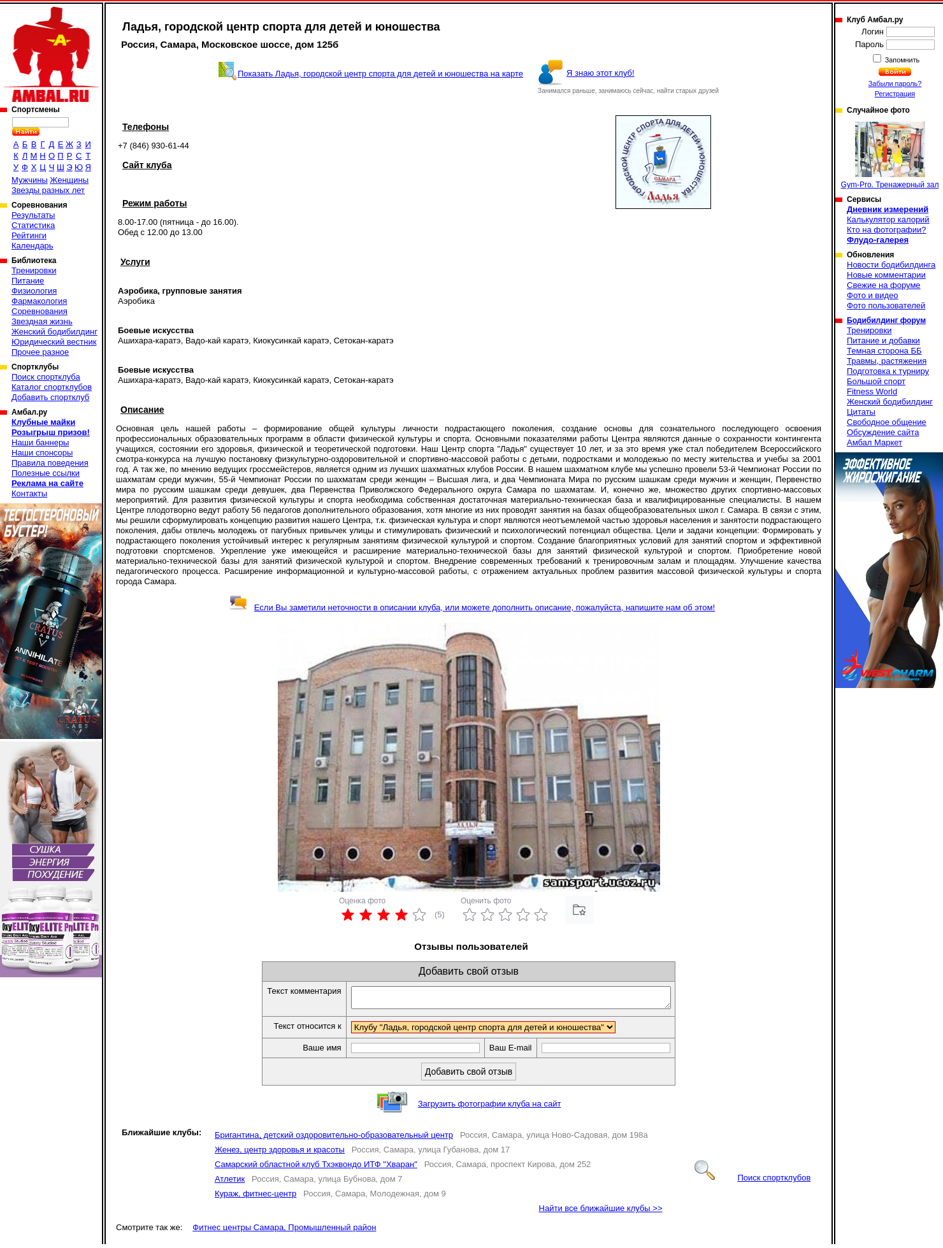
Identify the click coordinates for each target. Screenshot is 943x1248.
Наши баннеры (40, 442)
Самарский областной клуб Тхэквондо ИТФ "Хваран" (316, 1168)
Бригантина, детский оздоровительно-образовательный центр (334, 1139)
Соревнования (39, 311)
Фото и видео (872, 295)
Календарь (32, 245)
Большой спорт (876, 381)
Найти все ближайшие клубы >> (601, 1212)
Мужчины (29, 180)
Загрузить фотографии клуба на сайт (489, 1107)
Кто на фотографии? (886, 229)
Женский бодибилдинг (54, 331)
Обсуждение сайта (883, 432)
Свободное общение (886, 422)
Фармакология (39, 301)
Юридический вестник (53, 342)
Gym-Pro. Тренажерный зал (890, 155)
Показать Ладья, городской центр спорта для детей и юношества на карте (380, 73)
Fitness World (872, 391)
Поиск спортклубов (752, 1181)
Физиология (34, 291)
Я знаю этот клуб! (600, 73)
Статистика (33, 225)
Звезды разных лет (48, 190)
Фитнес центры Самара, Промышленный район (284, 1231)
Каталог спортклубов (51, 387)
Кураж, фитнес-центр (255, 1197)
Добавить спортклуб (50, 397)
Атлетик (230, 1182)
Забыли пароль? (895, 83)
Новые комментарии (886, 275)
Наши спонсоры (42, 452)
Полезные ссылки (45, 473)
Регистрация (895, 93)
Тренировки (33, 270)
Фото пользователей (886, 305)
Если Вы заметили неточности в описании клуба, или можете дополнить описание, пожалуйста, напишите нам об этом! (472, 607)
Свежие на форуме (884, 285)
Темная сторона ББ (884, 350)
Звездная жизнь (42, 321)
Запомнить (901, 60)
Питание (27, 280)
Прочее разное (40, 352)
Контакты (29, 493)
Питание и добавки (883, 340)
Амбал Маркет (874, 442)
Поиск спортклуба (45, 377)
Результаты (33, 215)
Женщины (69, 180)
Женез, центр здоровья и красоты (280, 1153)
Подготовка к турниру (888, 371)
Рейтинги (29, 235)
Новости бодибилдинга (891, 264)
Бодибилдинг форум (886, 320)
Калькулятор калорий (888, 219)
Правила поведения (50, 463)
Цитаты (861, 412)
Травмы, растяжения (886, 361)
